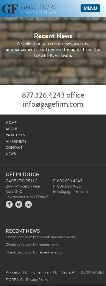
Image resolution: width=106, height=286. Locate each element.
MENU (90, 8)
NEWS (11, 153)
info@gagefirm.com (53, 104)
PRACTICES (15, 135)
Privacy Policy (37, 279)
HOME (11, 122)
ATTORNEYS (16, 141)
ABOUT (12, 128)
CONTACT (14, 147)
